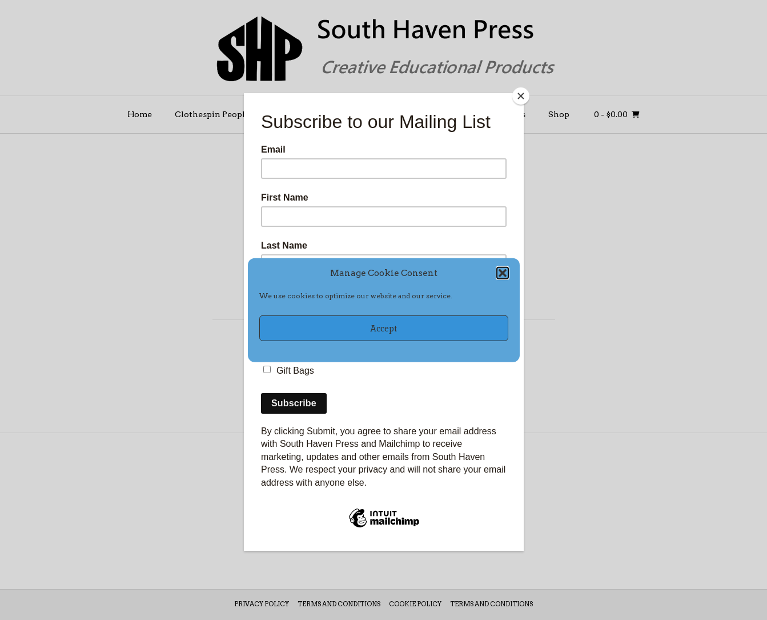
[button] (502, 273)
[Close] (520, 96)
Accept (383, 327)
